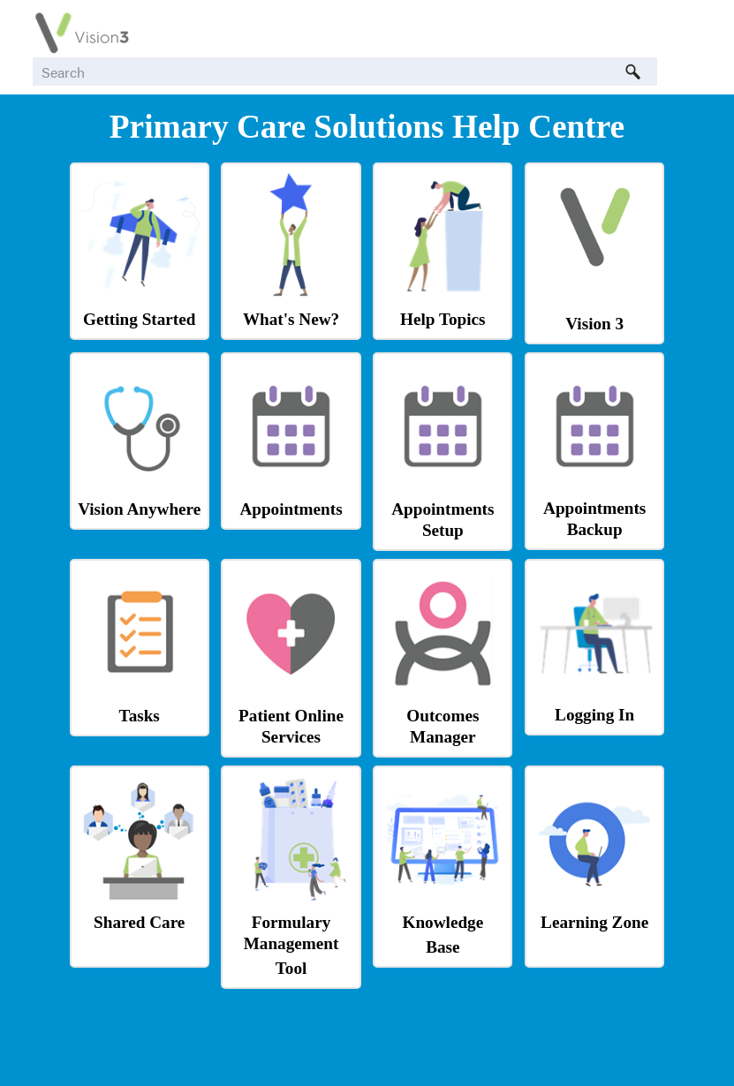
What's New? (291, 319)
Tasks (139, 715)
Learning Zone (594, 922)
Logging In (594, 714)
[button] (632, 71)
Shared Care (139, 922)
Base (442, 947)
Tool (291, 968)
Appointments (290, 509)
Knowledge (443, 922)
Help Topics (443, 319)
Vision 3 (594, 323)
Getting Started (139, 319)
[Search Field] (345, 71)
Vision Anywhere (139, 509)
